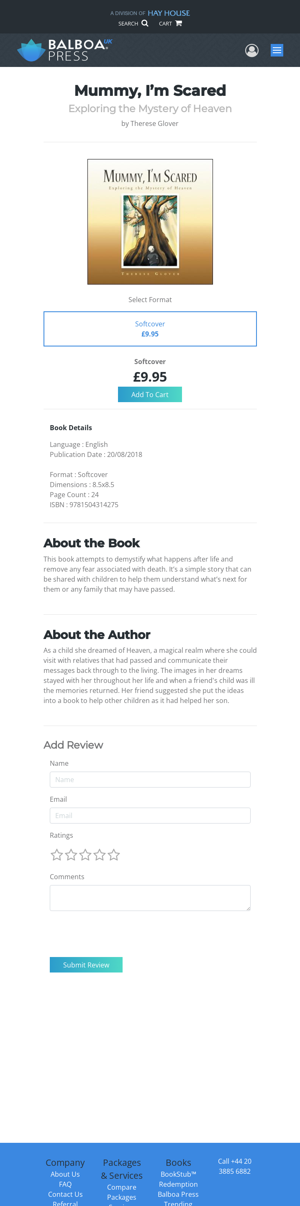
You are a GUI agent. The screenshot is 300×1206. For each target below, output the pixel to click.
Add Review (73, 745)
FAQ (65, 1184)
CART (170, 23)
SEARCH (133, 23)
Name (59, 763)
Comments (67, 876)
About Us (65, 1174)
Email (58, 799)
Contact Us (65, 1194)
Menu (278, 50)
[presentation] (113, 934)
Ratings (61, 835)
